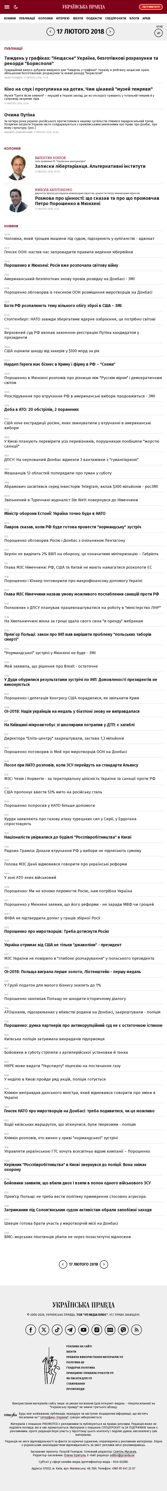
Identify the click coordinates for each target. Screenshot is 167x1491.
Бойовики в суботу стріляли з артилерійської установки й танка (66, 1052)
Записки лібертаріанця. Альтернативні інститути (90, 166)
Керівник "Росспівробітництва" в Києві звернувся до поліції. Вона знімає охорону (75, 1167)
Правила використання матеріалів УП (94, 1357)
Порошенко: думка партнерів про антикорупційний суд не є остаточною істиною (83, 1025)
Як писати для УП (79, 1378)
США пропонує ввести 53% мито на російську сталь (53, 792)
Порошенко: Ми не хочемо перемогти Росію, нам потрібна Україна (68, 890)
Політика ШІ (75, 1362)
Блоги (134, 18)
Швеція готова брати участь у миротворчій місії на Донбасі (61, 1223)
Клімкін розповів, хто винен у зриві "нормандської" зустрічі (61, 1137)
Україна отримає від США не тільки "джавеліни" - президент (63, 944)
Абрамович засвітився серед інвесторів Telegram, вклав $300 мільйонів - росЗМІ (81, 486)
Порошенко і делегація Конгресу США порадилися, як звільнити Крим (71, 698)
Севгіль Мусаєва (124, 1451)
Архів (146, 18)
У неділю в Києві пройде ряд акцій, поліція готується (55, 1079)
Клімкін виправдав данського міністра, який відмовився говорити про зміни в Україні (79, 1095)
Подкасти (94, 18)
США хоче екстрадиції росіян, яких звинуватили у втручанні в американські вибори (77, 425)
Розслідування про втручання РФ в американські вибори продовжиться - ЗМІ (79, 396)
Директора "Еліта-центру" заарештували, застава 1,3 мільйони (64, 738)
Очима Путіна (19, 115)
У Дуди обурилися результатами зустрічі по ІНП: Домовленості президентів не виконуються (80, 682)
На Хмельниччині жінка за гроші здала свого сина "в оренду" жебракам (73, 621)
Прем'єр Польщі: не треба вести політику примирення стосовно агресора (75, 1196)
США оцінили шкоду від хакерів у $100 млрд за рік (51, 350)
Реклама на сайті (79, 1346)
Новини (10, 18)
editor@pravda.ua (122, 1455)
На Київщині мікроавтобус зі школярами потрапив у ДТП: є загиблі (69, 724)
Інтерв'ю (63, 18)
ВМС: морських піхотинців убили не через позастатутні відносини (67, 1236)
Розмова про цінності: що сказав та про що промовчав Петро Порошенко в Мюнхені (97, 200)
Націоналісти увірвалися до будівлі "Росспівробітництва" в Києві (67, 837)
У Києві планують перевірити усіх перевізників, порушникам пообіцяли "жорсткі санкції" (81, 444)
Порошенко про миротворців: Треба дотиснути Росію (56, 931)
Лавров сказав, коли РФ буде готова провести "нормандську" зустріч (72, 527)
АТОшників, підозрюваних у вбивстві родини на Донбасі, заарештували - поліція (82, 1012)
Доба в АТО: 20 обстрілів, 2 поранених (41, 409)
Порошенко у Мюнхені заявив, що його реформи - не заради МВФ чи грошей (79, 904)
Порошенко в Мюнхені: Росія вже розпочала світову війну (61, 265)
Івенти (78, 18)
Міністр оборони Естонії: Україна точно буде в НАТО (55, 513)
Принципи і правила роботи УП (89, 1373)
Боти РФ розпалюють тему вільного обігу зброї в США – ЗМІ (63, 305)
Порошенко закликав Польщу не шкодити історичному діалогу (65, 998)
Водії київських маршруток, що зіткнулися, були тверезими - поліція (70, 1124)
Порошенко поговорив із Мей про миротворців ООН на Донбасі (65, 751)
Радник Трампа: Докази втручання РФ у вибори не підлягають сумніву (72, 850)
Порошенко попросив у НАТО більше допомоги (49, 805)
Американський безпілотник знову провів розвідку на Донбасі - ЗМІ (69, 278)
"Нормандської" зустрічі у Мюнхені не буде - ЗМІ (50, 652)
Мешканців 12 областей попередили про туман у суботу (58, 473)
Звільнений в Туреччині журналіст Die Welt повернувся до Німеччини (71, 499)
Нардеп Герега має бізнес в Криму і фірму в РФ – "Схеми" (59, 364)
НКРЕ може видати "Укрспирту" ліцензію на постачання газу (62, 1065)
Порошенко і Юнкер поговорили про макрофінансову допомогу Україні (73, 580)
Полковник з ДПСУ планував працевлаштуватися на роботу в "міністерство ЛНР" (82, 607)
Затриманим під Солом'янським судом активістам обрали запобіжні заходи (78, 1209)
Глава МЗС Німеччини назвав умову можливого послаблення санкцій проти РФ (81, 594)
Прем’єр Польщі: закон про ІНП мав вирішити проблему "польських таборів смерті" (77, 637)
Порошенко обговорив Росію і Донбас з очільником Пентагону (64, 540)
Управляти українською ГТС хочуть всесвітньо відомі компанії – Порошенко (77, 1151)
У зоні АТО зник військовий (30, 877)
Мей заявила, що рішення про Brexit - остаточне (51, 666)
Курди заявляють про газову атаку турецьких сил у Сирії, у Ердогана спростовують (70, 821)
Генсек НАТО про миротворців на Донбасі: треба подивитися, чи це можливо (79, 1110)
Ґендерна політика (80, 1367)
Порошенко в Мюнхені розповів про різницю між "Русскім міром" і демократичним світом (83, 380)
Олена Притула (75, 1455)
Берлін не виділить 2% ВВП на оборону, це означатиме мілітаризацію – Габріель (81, 553)
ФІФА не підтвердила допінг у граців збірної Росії (52, 918)
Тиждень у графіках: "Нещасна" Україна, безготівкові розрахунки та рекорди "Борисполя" (81, 60)
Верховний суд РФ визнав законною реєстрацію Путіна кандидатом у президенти (71, 335)
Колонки (45, 18)
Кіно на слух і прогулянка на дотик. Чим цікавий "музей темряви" (78, 89)
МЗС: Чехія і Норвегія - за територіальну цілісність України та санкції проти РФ (79, 778)
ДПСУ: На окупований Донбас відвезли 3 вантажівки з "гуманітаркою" (71, 459)
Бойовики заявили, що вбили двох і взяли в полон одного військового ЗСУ (77, 1183)
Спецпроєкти (115, 18)
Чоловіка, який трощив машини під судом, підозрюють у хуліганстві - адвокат (79, 238)
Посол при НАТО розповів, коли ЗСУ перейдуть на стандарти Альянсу (71, 765)
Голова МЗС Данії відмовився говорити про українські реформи (65, 864)
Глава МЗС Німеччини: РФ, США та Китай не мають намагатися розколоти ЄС (78, 567)
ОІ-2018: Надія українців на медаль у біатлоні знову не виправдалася (71, 711)
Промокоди (75, 1389)
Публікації (27, 18)
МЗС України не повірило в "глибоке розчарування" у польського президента (79, 958)
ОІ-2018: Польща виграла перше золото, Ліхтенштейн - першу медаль (72, 971)
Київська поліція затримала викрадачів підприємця (54, 1038)
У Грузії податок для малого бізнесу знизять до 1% (52, 985)
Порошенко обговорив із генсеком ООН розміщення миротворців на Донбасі (78, 292)
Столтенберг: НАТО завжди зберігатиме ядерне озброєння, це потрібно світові (79, 319)
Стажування (75, 1383)
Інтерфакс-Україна (53, 1417)
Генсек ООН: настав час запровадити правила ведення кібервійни (68, 251)
